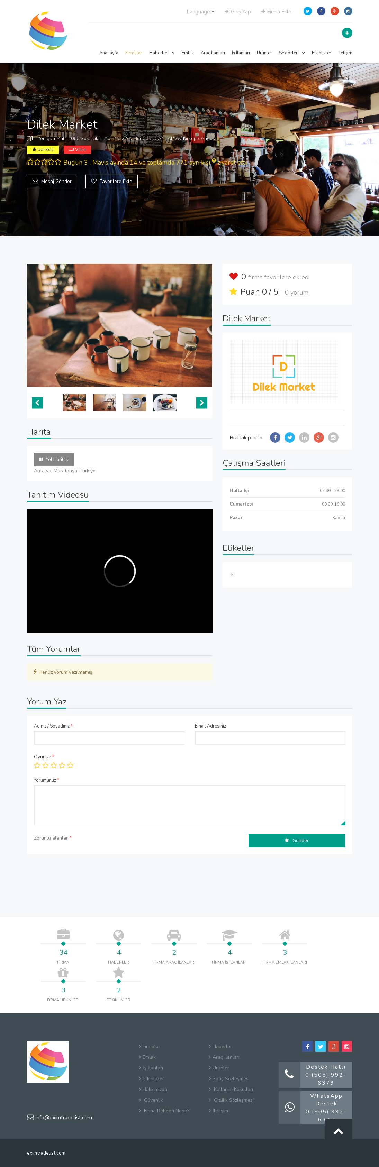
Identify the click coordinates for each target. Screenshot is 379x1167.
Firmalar (133, 53)
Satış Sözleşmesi (229, 1078)
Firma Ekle (276, 11)
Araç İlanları (213, 53)
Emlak (188, 53)
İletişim (345, 53)
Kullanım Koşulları (231, 1089)
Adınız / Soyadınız (53, 726)
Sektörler (292, 53)
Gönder (297, 840)
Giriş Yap (238, 11)
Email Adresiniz (210, 726)
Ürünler (264, 53)
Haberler (162, 53)
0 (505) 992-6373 (325, 1079)
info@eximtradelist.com (59, 1117)
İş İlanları (241, 53)
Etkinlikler (321, 53)
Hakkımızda (153, 1089)
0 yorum (296, 292)
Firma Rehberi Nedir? (164, 1111)
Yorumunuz (46, 780)
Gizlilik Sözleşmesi (231, 1100)
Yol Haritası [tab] (54, 459)
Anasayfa (108, 53)
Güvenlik (151, 1100)
